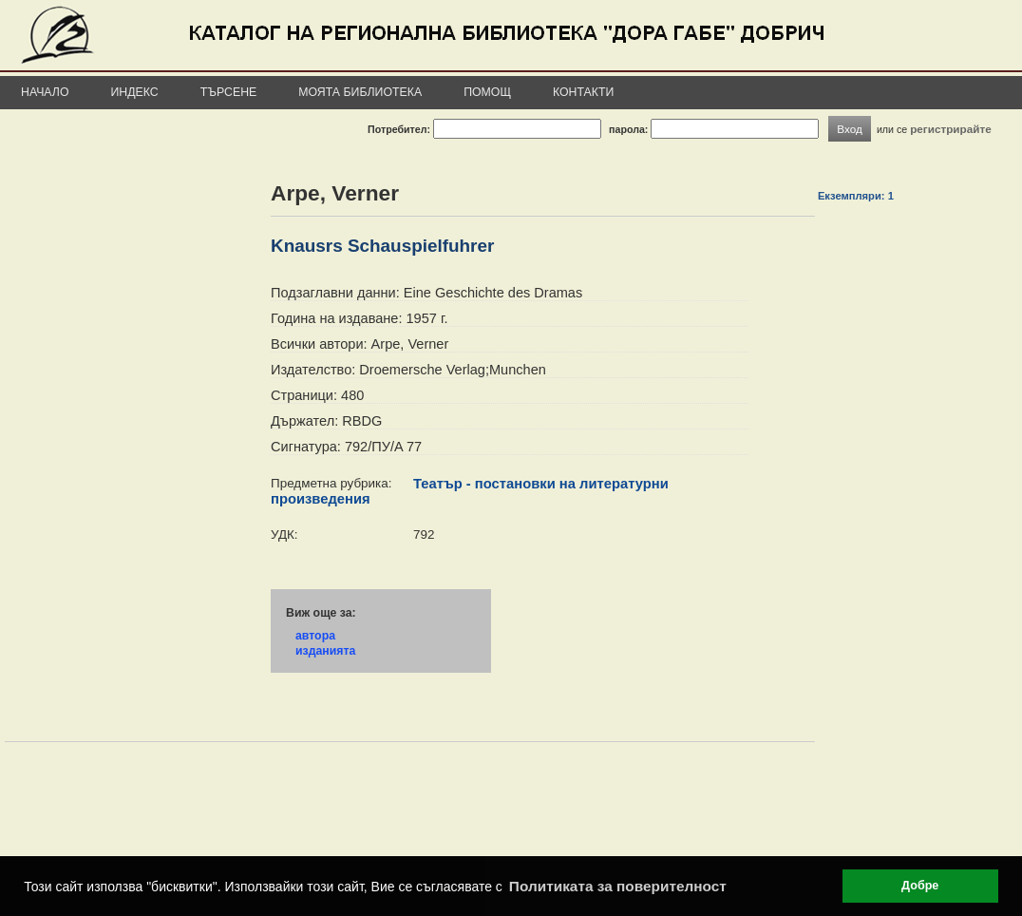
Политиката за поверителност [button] (618, 886)
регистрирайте (951, 129)
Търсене (228, 92)
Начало (45, 92)
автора (315, 635)
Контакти (583, 92)
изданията (325, 651)
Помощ (487, 92)
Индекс (135, 92)
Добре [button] (919, 885)
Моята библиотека (360, 92)
